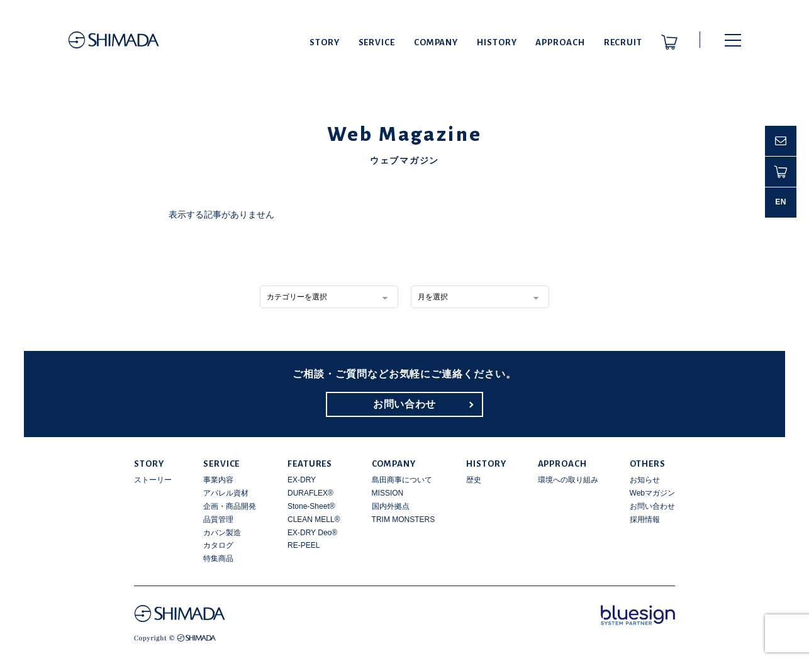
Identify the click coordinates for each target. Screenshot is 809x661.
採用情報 (645, 519)
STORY (325, 42)
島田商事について (402, 479)
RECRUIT (623, 42)
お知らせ (645, 479)
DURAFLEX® (310, 493)
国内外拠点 (391, 506)
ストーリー (153, 479)
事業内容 (218, 479)
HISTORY (496, 42)
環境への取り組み (568, 479)
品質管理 (218, 519)
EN (780, 201)
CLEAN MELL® (313, 519)
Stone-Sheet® (311, 506)
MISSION (388, 493)
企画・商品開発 (229, 506)
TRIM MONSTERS (403, 519)
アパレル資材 (225, 493)
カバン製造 (222, 532)
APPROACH (559, 42)
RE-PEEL (303, 545)
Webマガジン (652, 493)
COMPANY (436, 42)
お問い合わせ (404, 404)
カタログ (218, 545)
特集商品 (218, 558)
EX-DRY (301, 479)
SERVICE (377, 42)
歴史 (473, 479)
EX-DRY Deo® (312, 532)
